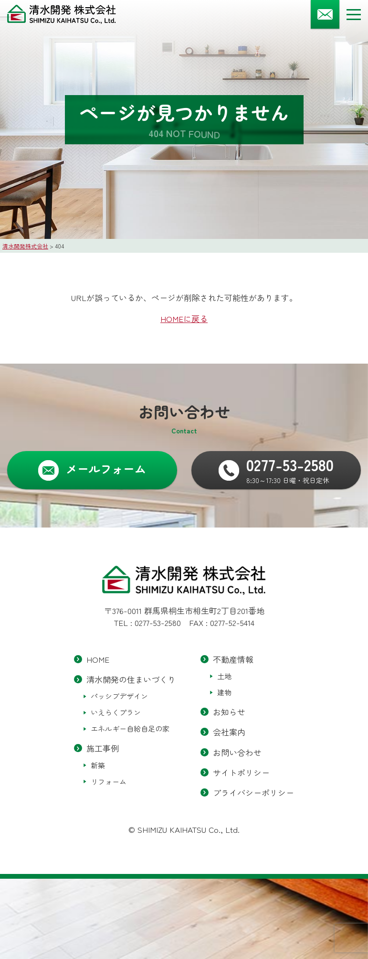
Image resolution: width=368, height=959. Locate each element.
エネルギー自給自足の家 (130, 728)
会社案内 (229, 732)
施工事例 (102, 748)
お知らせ (229, 712)
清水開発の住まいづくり (131, 679)
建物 (224, 692)
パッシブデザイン (119, 696)
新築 (98, 765)
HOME (97, 659)
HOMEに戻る (184, 318)
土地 (224, 676)
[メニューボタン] (353, 14)
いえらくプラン (116, 712)
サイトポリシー (241, 772)
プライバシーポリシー (253, 792)
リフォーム (108, 781)
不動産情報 (233, 659)
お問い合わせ (237, 752)
